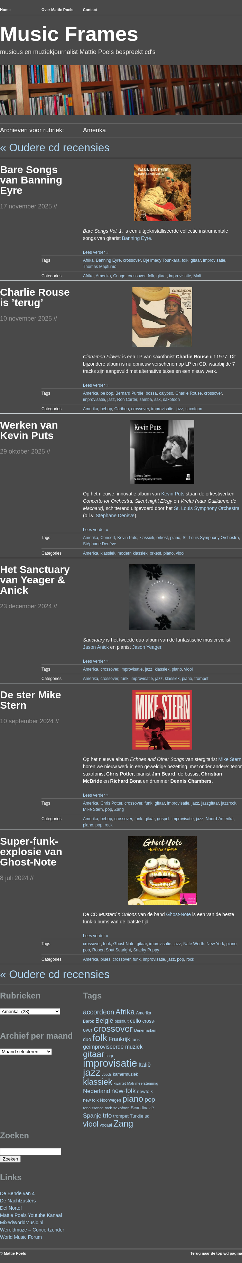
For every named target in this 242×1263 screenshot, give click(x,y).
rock (109, 825)
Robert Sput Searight (111, 950)
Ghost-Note (178, 914)
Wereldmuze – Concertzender (32, 1230)
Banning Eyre (136, 238)
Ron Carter (127, 399)
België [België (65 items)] (104, 1020)
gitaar (195, 260)
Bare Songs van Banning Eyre (31, 180)
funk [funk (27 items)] (135, 1039)
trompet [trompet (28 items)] (121, 1116)
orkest (162, 537)
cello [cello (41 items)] (135, 1021)
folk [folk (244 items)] (99, 1037)
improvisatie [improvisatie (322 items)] (110, 1063)
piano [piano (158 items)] (132, 1098)
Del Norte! (11, 1208)
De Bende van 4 (17, 1193)
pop (108, 809)
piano (175, 537)
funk (125, 678)
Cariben (121, 408)
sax (157, 399)
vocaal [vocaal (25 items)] (106, 1125)
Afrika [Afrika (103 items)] (125, 1011)
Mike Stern (229, 759)
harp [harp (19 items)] (109, 1056)
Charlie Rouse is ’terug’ (35, 297)
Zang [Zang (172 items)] (123, 1123)
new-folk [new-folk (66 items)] (123, 1090)
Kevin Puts (172, 493)
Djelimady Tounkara (161, 260)
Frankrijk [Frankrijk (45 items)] (119, 1039)
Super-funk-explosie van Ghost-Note (31, 851)
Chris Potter (111, 803)
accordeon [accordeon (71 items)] (98, 1012)
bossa (151, 393)
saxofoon (171, 399)
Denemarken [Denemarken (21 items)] (145, 1030)
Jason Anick (96, 647)
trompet (201, 678)
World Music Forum (21, 1237)
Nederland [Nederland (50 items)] (96, 1091)
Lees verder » (95, 252)
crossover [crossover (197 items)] (113, 1028)
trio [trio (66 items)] (107, 1115)
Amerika (103, 276)
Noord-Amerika (220, 818)
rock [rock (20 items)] (108, 1108)
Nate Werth (193, 943)
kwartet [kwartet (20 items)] (119, 1083)
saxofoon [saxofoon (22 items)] (121, 1108)
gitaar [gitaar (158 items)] (93, 1054)
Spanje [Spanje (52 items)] (92, 1115)
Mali (197, 276)
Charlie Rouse (189, 393)
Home (5, 10)
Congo (119, 276)
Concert (108, 537)
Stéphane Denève (115, 515)
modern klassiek (133, 553)
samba (145, 399)
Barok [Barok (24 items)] (88, 1021)
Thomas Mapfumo (100, 266)
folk (185, 260)
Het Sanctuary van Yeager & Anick (35, 580)
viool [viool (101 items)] (90, 1124)
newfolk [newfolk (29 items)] (145, 1091)
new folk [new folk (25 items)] (91, 1100)
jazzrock (228, 803)
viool (180, 553)
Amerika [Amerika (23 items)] (143, 1013)
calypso (166, 393)
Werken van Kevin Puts (29, 430)
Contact (90, 10)
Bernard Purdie (129, 393)
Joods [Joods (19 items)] (106, 1074)
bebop (106, 408)
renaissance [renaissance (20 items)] (93, 1108)
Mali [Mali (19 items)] (130, 1083)
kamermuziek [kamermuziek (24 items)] (125, 1074)
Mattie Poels (15, 1253)
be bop (107, 393)
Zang (119, 809)
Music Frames (69, 33)
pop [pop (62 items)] (150, 1099)
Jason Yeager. (147, 647)
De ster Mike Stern (30, 700)
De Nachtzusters (18, 1200)
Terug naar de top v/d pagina (216, 1253)
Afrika (88, 260)
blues (106, 959)
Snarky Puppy (146, 950)
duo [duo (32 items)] (87, 1039)
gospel (163, 818)
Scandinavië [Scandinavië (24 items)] (142, 1107)
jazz (111, 399)
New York (215, 943)
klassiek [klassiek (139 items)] (97, 1081)
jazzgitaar (210, 803)
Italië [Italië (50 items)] (144, 1065)
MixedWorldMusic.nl (21, 1222)
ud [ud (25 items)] (147, 1116)
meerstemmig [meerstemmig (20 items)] (146, 1083)
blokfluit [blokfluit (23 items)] (122, 1021)
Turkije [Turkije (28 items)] (136, 1116)
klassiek (146, 537)
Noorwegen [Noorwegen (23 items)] (110, 1100)
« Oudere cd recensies (55, 147)
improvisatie (214, 260)
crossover (132, 260)
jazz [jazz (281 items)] (92, 1072)
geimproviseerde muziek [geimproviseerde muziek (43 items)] (112, 1047)
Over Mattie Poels (57, 10)
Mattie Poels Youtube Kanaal (31, 1215)
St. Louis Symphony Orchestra (207, 508)
